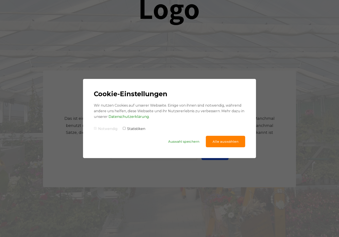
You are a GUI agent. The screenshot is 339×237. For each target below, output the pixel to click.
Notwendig (106, 129)
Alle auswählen (225, 141)
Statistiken (134, 129)
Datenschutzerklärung (129, 117)
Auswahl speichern (183, 141)
